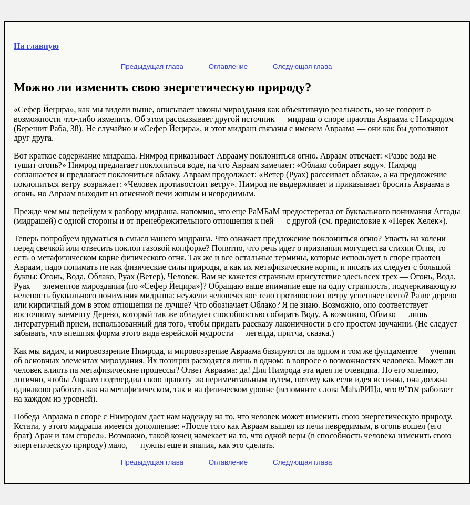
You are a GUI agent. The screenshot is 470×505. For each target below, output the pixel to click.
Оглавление (228, 66)
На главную (36, 45)
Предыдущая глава (152, 66)
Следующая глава (302, 66)
